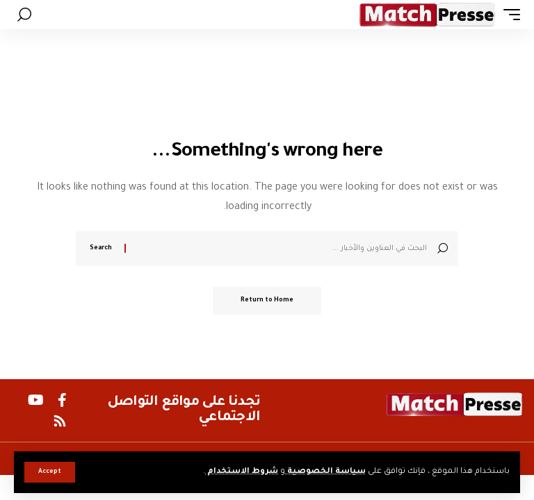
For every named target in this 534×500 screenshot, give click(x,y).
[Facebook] (62, 400)
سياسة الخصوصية (325, 471)
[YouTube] (35, 400)
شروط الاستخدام (241, 471)
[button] (49, 472)
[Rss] (59, 420)
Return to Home (267, 300)
